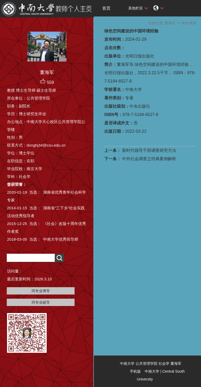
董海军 (170, 23)
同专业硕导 (41, 302)
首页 (106, 8)
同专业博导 (41, 291)
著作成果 (189, 23)
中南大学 (152, 371)
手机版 (135, 371)
